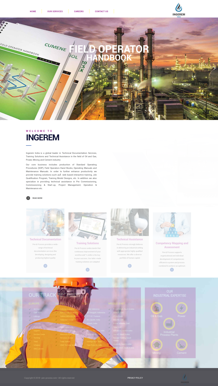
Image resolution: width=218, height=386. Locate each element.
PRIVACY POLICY (135, 378)
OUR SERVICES (55, 11)
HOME (33, 11)
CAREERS (79, 11)
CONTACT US (101, 11)
